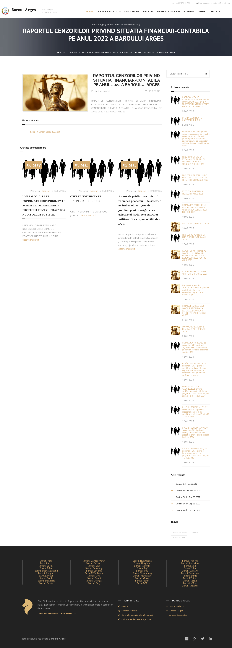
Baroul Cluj (94, 565)
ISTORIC (202, 11)
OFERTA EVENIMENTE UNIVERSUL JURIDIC (192, 119)
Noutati (106, 90)
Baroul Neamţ (142, 580)
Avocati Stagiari (174, 610)
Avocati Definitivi (175, 606)
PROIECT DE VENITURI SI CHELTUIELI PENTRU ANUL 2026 (194, 237)
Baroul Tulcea (190, 578)
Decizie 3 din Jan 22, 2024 (184, 484)
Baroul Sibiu (190, 568)
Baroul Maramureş (142, 573)
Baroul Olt (142, 583)
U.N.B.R (123, 606)
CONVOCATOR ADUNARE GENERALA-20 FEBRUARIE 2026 (194, 329)
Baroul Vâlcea (190, 583)
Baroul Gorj (94, 583)
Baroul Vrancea (190, 585)
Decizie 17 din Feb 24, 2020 (185, 510)
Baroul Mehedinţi (142, 575)
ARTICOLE (148, 11)
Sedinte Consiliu (179, 537)
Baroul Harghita (142, 563)
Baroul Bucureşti (46, 580)
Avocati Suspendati (176, 615)
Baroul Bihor (46, 568)
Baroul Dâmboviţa (94, 573)
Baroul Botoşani (46, 573)
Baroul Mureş (142, 578)
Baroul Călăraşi (94, 563)
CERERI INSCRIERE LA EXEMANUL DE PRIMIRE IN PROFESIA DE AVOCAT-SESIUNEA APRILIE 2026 (194, 160)
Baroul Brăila (46, 578)
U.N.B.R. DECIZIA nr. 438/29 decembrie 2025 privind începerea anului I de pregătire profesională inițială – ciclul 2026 (195, 453)
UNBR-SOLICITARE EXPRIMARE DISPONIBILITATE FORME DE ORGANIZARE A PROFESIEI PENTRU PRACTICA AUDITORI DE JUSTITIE (43, 205)
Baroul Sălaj (190, 565)
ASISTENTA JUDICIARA (168, 11)
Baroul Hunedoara (142, 560)
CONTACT (215, 11)
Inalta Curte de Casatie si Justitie (134, 619)
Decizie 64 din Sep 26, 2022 (185, 497)
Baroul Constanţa (94, 568)
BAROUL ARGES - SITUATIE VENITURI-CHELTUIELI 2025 (195, 272)
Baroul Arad (46, 563)
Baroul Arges (29, 11)
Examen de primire (180, 532)
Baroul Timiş (190, 575)
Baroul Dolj (94, 575)
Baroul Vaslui (190, 580)
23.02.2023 (155, 90)
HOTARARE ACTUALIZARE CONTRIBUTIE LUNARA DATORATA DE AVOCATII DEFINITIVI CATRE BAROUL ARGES (194, 311)
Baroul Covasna (94, 570)
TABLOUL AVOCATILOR (108, 11)
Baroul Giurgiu (94, 580)
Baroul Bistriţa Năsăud (46, 570)
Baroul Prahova (190, 560)
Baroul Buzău (46, 583)
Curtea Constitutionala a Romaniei (135, 615)
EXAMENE (189, 11)
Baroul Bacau (46, 565)
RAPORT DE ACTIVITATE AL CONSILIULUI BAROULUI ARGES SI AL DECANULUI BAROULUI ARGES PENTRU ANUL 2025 (194, 255)
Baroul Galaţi (94, 578)
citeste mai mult (30, 239)
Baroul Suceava (190, 570)
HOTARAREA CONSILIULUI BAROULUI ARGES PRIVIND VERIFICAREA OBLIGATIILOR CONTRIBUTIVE (194, 208)
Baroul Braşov (46, 575)
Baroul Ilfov (142, 570)
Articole (73, 52)
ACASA (89, 11)
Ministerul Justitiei (128, 610)
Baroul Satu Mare (190, 563)
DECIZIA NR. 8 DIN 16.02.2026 (195, 223)
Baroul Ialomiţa (142, 565)
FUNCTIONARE (132, 11)
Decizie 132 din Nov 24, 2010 (186, 490)
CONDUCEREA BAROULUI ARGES (56, 613)
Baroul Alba (46, 560)
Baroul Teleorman (190, 573)
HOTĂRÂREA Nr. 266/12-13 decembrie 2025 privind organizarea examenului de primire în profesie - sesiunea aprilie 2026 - (195, 347)
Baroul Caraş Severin (94, 560)
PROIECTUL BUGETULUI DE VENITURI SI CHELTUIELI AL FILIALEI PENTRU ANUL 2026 (195, 177)
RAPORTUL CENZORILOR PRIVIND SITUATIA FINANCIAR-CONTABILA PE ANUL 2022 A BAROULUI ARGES (126, 80)
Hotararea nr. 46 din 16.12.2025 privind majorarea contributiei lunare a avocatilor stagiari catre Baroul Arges (195, 290)
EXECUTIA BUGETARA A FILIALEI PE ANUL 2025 (192, 192)
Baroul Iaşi (142, 568)
